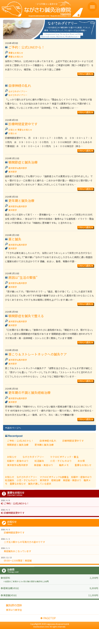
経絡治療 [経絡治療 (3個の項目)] (55, 480)
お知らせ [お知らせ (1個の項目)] (9, 476)
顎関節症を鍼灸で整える (26, 316)
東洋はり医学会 (14, 609)
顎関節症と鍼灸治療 (23, 162)
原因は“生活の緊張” (22, 277)
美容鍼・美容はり (43, 465)
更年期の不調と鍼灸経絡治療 (29, 392)
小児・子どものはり (61, 460)
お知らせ (12, 129)
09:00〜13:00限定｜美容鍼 (18, 560)
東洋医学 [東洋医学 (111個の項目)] (44, 480)
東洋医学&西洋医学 (17, 168)
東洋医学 (12, 171)
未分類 (81, 460)
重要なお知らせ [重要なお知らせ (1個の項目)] (18, 483)
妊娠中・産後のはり (18, 460)
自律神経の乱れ (19, 85)
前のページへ (14, 427)
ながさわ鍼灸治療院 (41, 9)
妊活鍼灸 (39, 460)
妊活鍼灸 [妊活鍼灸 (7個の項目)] (9, 480)
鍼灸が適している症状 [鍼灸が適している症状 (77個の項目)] (39, 483)
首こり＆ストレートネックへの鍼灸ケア (37, 354)
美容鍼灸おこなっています (17, 551)
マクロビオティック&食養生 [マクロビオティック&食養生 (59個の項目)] (54, 476)
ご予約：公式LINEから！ (26, 47)
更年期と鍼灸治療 (21, 200)
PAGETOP (49, 618)
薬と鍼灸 (14, 239)
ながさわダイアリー (17, 91)
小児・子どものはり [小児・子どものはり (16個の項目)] (27, 480)
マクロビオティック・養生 (64, 456)
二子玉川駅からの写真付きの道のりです (24, 541)
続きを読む (85, 74)
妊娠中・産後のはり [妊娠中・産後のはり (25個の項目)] (81, 476)
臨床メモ (64, 465)
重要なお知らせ (15, 52)
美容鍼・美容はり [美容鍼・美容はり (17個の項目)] (72, 480)
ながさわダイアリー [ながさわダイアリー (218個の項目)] (27, 476)
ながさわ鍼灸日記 (49, 29)
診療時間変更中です (23, 124)
